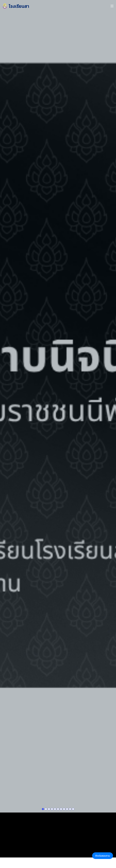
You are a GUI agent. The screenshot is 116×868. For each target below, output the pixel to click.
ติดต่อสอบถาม (102, 855)
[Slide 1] (43, 797)
